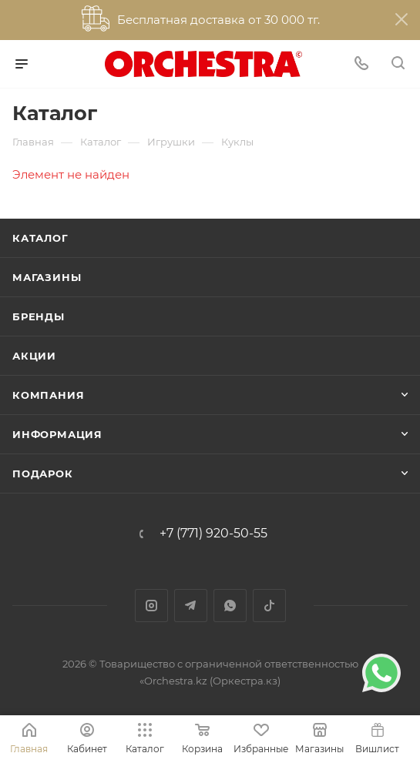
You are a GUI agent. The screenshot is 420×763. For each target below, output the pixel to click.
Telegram (190, 605)
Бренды (38, 316)
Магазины (46, 277)
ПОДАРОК (42, 473)
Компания (48, 395)
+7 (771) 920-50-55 (213, 533)
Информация (57, 434)
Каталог (40, 238)
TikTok (269, 605)
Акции (34, 356)
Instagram (151, 605)
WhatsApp (230, 605)
